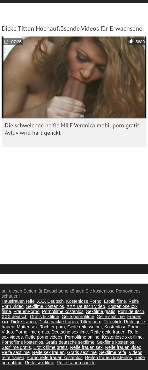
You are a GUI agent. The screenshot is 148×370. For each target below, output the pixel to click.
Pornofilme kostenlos (63, 311)
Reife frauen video (123, 347)
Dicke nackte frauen (58, 321)
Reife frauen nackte (76, 362)
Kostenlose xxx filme (122, 337)
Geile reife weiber (84, 326)
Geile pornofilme (78, 316)
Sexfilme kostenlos (115, 342)
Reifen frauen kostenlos (108, 357)
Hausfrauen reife (18, 301)
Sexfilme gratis (100, 311)
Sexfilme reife (112, 352)
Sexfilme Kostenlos (45, 306)
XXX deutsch (14, 316)
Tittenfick (113, 321)
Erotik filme (115, 301)
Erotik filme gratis (50, 347)
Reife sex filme (39, 362)
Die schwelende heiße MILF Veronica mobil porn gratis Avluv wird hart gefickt (72, 129)
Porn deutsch (131, 311)
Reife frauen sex (86, 347)
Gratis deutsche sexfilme (70, 342)
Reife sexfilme (16, 352)
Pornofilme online (82, 337)
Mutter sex (27, 326)
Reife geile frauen (107, 331)
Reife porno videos (44, 337)
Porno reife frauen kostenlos (55, 357)
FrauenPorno (26, 311)
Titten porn (90, 321)
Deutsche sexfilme (69, 331)
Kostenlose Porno (83, 301)
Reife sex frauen (48, 352)
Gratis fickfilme (44, 316)
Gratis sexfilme (82, 352)
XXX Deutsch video (86, 306)
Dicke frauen (23, 321)
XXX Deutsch (50, 301)
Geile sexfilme (111, 316)
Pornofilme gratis (32, 331)
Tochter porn (52, 326)
